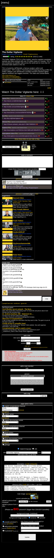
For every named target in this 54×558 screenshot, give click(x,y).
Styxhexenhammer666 (21, 243)
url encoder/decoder (35, 347)
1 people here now (7, 303)
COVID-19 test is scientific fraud (13, 323)
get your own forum (43, 347)
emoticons (17, 303)
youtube (10, 529)
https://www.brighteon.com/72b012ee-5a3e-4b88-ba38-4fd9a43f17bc (21, 130)
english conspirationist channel (22, 199)
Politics (19, 212)
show (28, 96)
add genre (5, 412)
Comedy (15, 235)
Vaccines (24, 201)
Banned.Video (18, 198)
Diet (14, 224)
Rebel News (17, 255)
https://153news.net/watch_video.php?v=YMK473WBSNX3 (19, 124)
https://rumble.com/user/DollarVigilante (13, 106)
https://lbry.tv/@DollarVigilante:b (11, 118)
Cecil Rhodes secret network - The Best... (17, 309)
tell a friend (7, 82)
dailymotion (11, 533)
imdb (27, 465)
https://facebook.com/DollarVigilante (11, 78)
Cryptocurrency (33, 54)
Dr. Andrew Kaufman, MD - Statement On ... (17, 314)
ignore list (24, 303)
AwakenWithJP (19, 232)
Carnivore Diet (20, 224)
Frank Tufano (18, 221)
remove (21, 410)
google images (31, 499)
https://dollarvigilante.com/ (9, 75)
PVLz (8, 98)
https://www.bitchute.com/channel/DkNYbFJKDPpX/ (17, 112)
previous (19, 179)
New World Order (28, 212)
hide (32, 96)
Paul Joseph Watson (21, 209)
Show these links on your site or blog (27, 139)
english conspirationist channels (12, 54)
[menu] (5, 2)
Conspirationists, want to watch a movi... (17, 328)
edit (49, 88)
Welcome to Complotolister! (12, 319)
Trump (15, 201)
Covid (25, 54)
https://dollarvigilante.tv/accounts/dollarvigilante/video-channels (20, 136)
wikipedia (33, 465)
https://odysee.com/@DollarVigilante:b (13, 101)
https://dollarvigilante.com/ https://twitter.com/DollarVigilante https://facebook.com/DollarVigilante (27, 493)
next (36, 179)
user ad (27, 346)
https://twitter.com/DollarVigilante (10, 76)
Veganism (16, 225)
